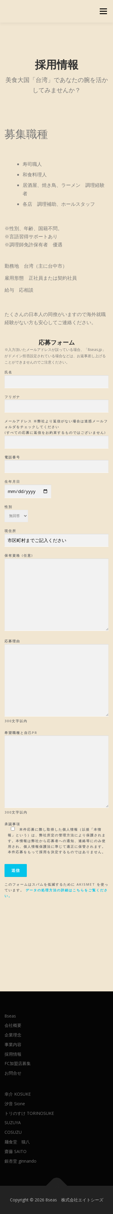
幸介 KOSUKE (18, 1094)
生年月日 (28, 486)
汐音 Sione (15, 1103)
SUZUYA (13, 1122)
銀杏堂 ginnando (20, 1161)
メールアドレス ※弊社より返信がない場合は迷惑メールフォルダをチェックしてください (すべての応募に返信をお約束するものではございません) (56, 431)
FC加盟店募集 (18, 1063)
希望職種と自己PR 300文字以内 (56, 772)
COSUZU (13, 1132)
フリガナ (56, 401)
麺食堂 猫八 (17, 1142)
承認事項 (56, 838)
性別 (16, 509)
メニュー (103, 11)
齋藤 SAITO (16, 1151)
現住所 (56, 535)
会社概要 (13, 1025)
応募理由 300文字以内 (56, 681)
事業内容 (13, 1044)
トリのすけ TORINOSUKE (29, 1113)
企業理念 (13, 1035)
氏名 (56, 377)
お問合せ (13, 1073)
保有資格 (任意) (56, 592)
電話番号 (56, 462)
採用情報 (13, 1054)
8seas (10, 1016)
